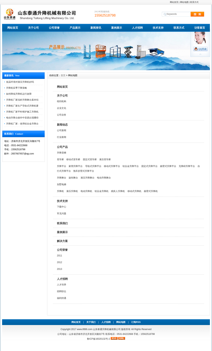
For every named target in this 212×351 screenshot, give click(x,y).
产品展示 (75, 27)
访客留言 (199, 27)
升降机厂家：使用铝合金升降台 (22, 123)
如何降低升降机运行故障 (19, 94)
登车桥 (60, 159)
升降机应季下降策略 (16, 88)
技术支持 (158, 27)
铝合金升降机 (102, 191)
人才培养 (61, 284)
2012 (59, 262)
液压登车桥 (105, 159)
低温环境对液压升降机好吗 (20, 82)
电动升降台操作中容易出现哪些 (22, 117)
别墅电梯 (61, 184)
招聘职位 (61, 291)
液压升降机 (72, 191)
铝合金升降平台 (131, 166)
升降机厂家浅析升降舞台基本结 (22, 99)
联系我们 (62, 223)
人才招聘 (137, 27)
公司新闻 (61, 130)
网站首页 (174, 2)
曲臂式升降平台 (168, 166)
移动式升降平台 (112, 166)
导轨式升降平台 (93, 166)
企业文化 (61, 108)
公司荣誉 (54, 27)
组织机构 (61, 101)
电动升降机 (86, 191)
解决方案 (62, 241)
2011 (59, 255)
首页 (63, 75)
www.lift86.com (84, 329)
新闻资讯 (95, 27)
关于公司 (33, 27)
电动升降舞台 (104, 177)
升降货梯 (61, 152)
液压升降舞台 (87, 177)
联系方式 (194, 2)
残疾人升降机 (118, 191)
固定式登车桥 (90, 159)
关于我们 (91, 322)
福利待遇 (61, 298)
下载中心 (61, 206)
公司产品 (62, 146)
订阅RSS (136, 322)
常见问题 (61, 213)
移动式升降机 (134, 191)
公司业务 (61, 114)
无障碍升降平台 (187, 166)
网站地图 (184, 2)
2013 (59, 269)
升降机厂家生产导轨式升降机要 (22, 105)
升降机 (60, 191)
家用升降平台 (76, 166)
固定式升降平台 (149, 166)
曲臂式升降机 (151, 191)
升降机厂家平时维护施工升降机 (22, 111)
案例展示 (116, 27)
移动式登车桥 (73, 159)
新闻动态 (62, 124)
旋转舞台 (73, 177)
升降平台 (61, 166)
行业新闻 (61, 137)
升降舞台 (61, 177)
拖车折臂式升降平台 (83, 171)
